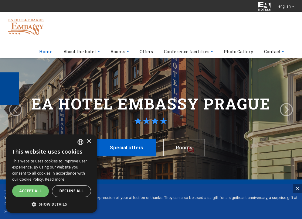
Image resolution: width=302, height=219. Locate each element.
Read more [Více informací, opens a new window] (54, 179)
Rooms (184, 147)
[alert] (51, 173)
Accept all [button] (30, 190)
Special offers (126, 147)
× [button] (89, 141)
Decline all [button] (71, 190)
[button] (51, 204)
